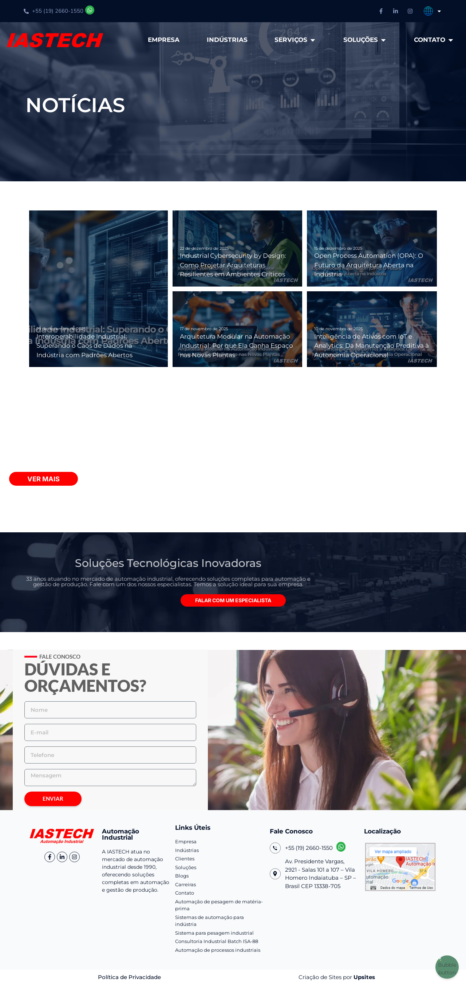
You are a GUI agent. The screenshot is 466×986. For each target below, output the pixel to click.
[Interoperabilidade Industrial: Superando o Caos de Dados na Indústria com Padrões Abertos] (98, 288)
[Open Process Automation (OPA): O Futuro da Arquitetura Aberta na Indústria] (372, 248)
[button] (233, 601)
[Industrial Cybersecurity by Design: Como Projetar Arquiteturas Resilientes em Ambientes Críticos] (238, 248)
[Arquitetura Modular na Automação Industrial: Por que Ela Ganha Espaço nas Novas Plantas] (238, 329)
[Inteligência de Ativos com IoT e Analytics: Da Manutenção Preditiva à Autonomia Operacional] (372, 329)
